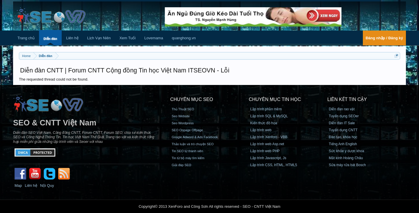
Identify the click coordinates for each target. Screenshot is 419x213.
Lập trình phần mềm (266, 109)
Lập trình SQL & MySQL (269, 116)
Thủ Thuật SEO (183, 109)
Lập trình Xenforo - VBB (268, 137)
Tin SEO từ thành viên (187, 151)
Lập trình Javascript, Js (268, 158)
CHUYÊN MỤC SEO (191, 99)
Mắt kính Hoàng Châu (346, 158)
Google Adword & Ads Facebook (195, 137)
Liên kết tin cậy (347, 99)
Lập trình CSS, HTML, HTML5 (273, 165)
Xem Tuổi (127, 38)
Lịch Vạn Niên (99, 38)
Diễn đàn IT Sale (342, 123)
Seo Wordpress (183, 123)
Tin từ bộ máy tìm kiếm (188, 158)
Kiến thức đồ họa (263, 123)
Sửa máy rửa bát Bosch (347, 165)
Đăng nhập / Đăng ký (384, 38)
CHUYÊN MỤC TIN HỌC (275, 99)
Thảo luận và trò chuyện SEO (193, 144)
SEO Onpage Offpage (187, 130)
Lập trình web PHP (265, 151)
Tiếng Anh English (343, 144)
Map (18, 185)
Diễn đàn (50, 38)
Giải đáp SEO (181, 165)
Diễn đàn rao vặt (342, 109)
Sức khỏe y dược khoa (346, 151)
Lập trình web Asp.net (267, 144)
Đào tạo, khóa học (343, 137)
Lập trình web (260, 130)
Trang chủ (26, 38)
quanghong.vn (184, 38)
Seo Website (181, 116)
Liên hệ (72, 38)
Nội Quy (47, 185)
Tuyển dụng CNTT (343, 130)
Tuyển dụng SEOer (344, 116)
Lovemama (153, 38)
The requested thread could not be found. (53, 79)
